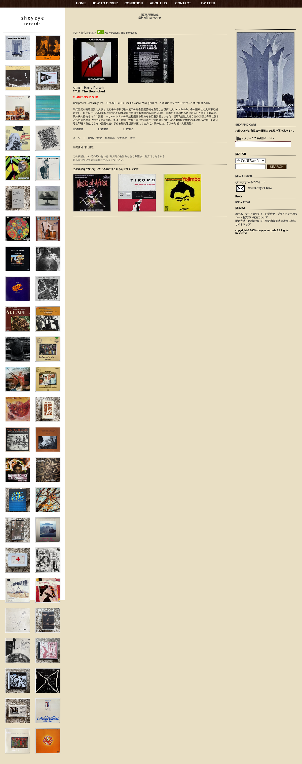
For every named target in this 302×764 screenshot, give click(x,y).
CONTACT (183, 3)
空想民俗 (122, 138)
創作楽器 (110, 138)
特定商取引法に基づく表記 (280, 221)
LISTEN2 (103, 129)
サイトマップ (242, 224)
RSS (238, 202)
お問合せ (270, 213)
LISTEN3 (128, 129)
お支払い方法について (255, 217)
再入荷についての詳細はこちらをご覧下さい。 (99, 159)
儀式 (132, 138)
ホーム (239, 213)
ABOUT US (158, 3)
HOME (81, 3)
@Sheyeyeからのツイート (250, 182)
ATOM (246, 202)
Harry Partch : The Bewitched (116, 32)
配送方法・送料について (249, 221)
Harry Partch (94, 87)
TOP (75, 32)
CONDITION (134, 3)
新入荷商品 (87, 32)
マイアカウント (254, 213)
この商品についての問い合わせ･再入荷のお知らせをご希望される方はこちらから (119, 156)
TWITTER (208, 3)
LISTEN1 (78, 129)
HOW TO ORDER (105, 3)
